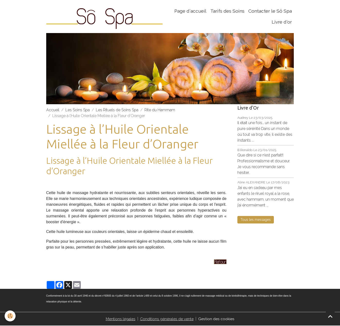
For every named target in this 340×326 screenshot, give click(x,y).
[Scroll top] (330, 316)
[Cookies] (10, 315)
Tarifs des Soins (227, 11)
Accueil (52, 110)
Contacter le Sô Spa (270, 11)
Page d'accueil (190, 11)
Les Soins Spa (77, 110)
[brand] (105, 16)
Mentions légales (120, 319)
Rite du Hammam (159, 110)
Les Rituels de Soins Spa (117, 110)
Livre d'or (282, 22)
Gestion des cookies (216, 319)
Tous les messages (256, 220)
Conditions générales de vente (167, 319)
